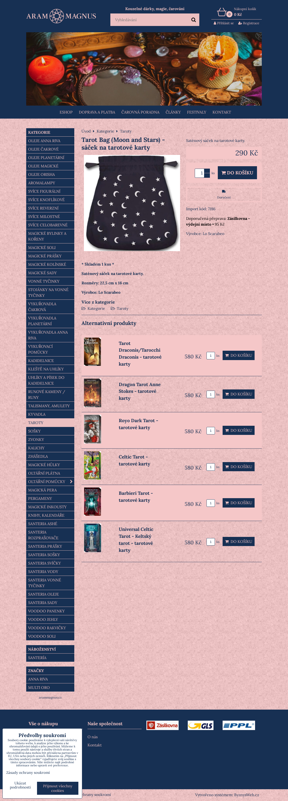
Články (173, 112)
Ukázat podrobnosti (20, 785)
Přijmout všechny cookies (57, 788)
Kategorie (96, 308)
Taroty (122, 308)
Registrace (248, 23)
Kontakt (222, 112)
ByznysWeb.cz (246, 794)
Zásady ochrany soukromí (88, 794)
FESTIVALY (196, 112)
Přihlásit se (224, 23)
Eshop (66, 112)
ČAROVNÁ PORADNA (140, 112)
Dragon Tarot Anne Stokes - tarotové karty (140, 391)
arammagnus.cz (50, 697)
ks (213, 356)
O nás (93, 736)
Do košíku (237, 173)
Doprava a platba (97, 112)
